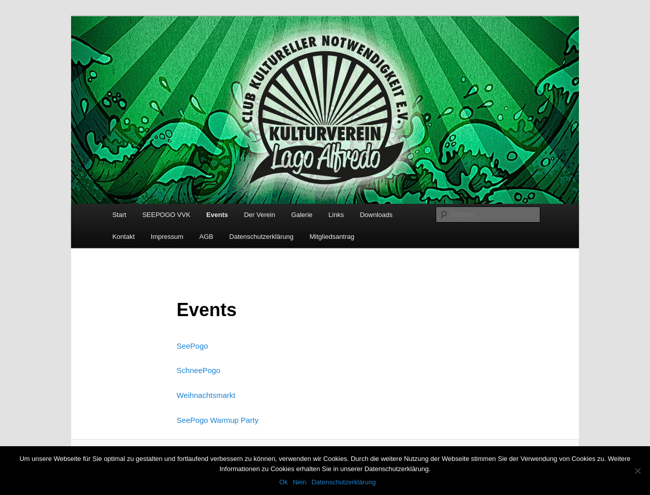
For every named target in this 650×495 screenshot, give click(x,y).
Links (336, 215)
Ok (283, 482)
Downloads (376, 215)
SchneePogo (198, 370)
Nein (300, 482)
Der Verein (259, 215)
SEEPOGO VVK (166, 215)
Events (217, 215)
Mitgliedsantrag (332, 236)
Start (119, 215)
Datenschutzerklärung (262, 236)
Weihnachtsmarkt (206, 395)
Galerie (301, 215)
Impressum (167, 236)
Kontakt (123, 236)
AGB (206, 236)
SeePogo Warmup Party (217, 420)
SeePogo (192, 346)
